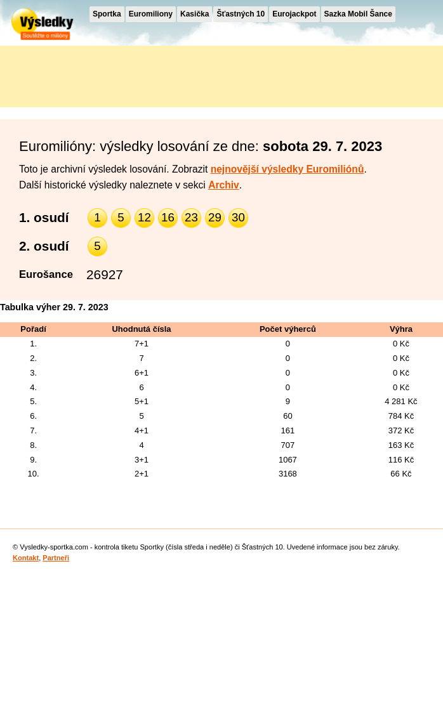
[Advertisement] (114, 74)
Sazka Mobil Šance (358, 14)
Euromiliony (151, 14)
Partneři (56, 558)
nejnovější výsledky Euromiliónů (287, 169)
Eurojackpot (294, 14)
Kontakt (26, 558)
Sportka (107, 14)
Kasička (194, 14)
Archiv (223, 185)
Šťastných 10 (240, 14)
